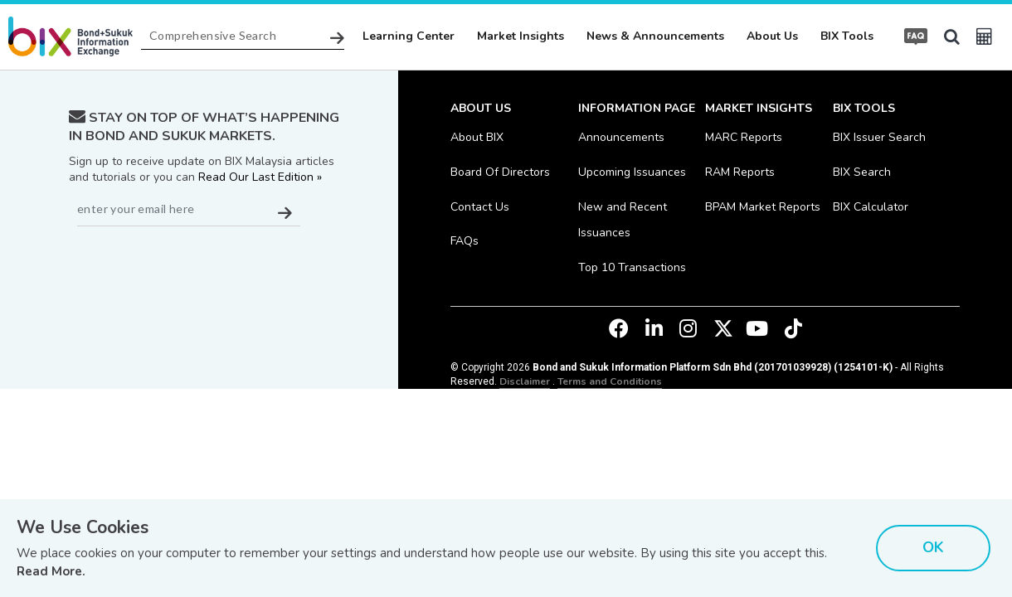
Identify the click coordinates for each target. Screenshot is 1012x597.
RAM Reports (740, 172)
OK (933, 547)
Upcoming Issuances (632, 172)
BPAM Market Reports (762, 207)
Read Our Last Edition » (260, 177)
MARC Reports (743, 137)
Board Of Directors (500, 172)
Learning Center (408, 36)
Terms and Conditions (609, 381)
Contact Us (479, 207)
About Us (772, 36)
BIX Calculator (870, 207)
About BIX (477, 137)
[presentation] (195, 267)
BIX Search (862, 172)
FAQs (464, 241)
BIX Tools (846, 36)
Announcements (621, 137)
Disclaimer (524, 381)
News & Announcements (655, 36)
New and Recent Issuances (622, 220)
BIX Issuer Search (879, 137)
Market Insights (520, 36)
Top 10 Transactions (632, 267)
